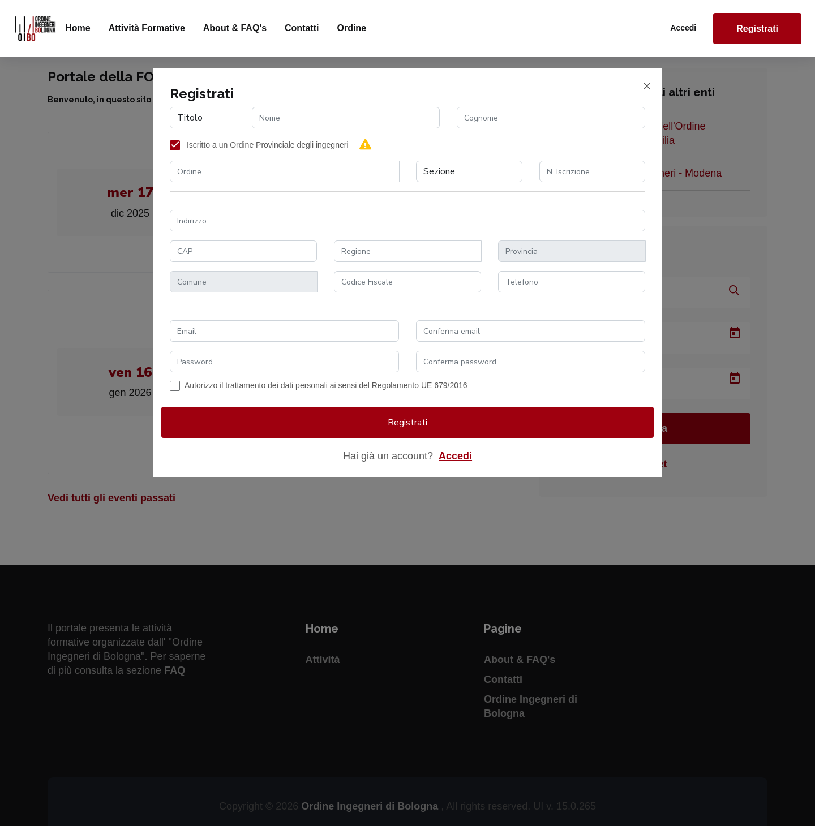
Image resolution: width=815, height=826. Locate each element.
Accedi (683, 27)
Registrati (757, 28)
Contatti (302, 28)
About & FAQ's (235, 28)
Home (77, 28)
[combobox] (285, 171)
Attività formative (147, 28)
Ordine (351, 28)
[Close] (647, 86)
